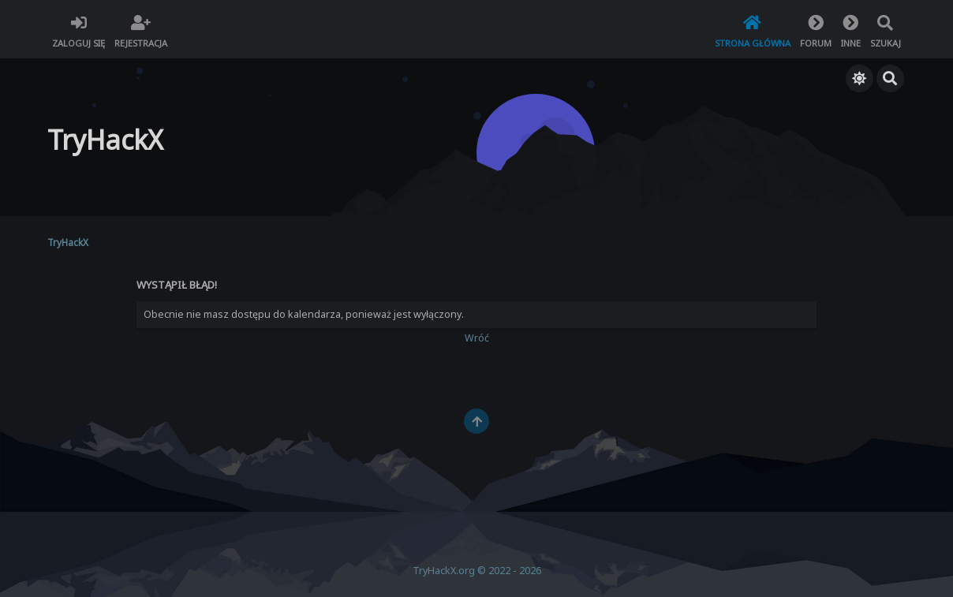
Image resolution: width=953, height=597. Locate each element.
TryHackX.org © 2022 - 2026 (477, 570)
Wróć (477, 338)
